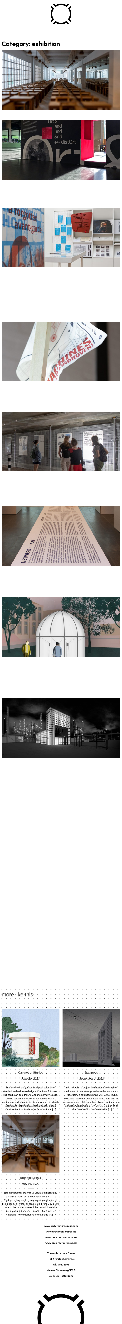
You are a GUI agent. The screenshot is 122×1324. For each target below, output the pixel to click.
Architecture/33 (30, 1177)
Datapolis (91, 1072)
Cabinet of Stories (30, 1072)
